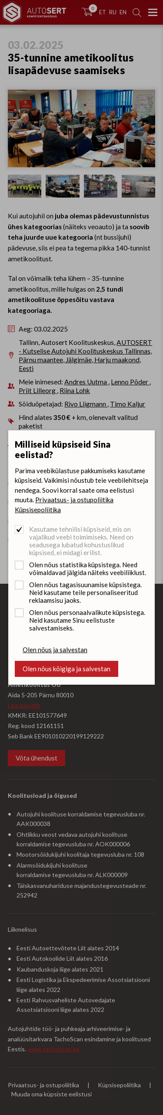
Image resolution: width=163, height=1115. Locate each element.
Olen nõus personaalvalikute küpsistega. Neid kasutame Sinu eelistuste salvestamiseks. (87, 620)
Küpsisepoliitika (38, 510)
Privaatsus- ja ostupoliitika (74, 500)
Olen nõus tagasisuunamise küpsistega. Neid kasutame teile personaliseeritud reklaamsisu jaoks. (85, 592)
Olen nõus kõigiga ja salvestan (66, 669)
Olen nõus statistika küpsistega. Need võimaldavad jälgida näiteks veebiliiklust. (87, 568)
